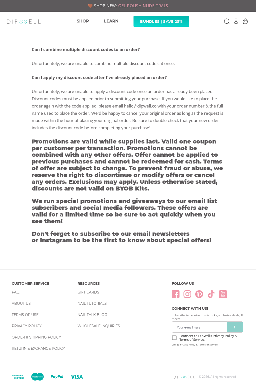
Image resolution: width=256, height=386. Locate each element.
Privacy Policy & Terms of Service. (199, 344)
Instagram (56, 240)
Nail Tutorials (92, 303)
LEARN (111, 21)
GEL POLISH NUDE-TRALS (143, 5)
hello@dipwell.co (140, 106)
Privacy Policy (27, 326)
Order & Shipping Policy (36, 337)
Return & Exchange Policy (38, 348)
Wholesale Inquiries (99, 326)
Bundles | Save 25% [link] (161, 21)
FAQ (16, 292)
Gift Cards (88, 292)
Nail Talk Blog (92, 314)
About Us (21, 303)
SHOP (83, 21)
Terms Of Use (25, 314)
